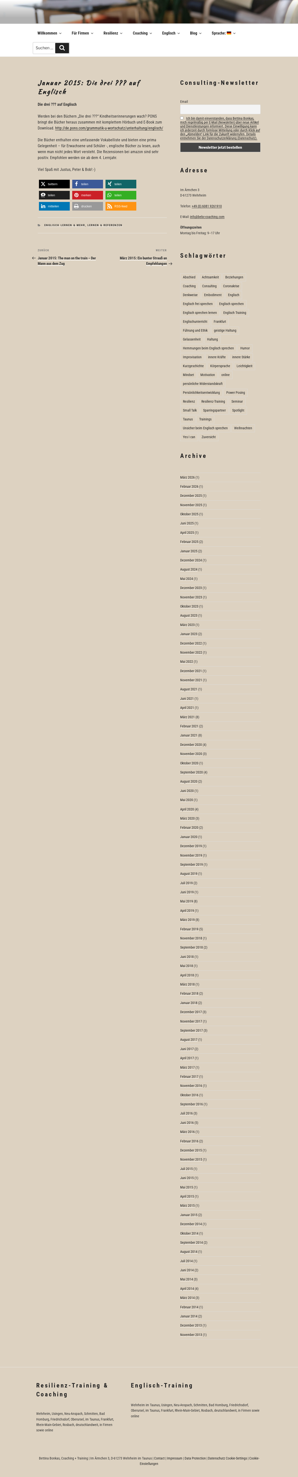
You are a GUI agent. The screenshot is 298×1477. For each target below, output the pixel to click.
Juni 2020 (187, 791)
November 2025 (191, 505)
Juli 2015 (186, 1169)
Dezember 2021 (191, 671)
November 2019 (191, 855)
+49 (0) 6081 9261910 (207, 206)
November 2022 (191, 652)
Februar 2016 (189, 1141)
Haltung (212, 339)
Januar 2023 (188, 634)
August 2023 (188, 615)
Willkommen (49, 33)
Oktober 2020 (189, 763)
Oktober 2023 (189, 606)
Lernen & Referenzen (105, 225)
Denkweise (190, 295)
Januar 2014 (188, 1316)
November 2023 (191, 597)
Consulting (209, 286)
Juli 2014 (186, 1261)
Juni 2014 (187, 1270)
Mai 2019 (186, 901)
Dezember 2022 (191, 643)
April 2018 (187, 975)
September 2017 (191, 1030)
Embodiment (213, 295)
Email (184, 102)
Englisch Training (234, 313)
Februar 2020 (189, 827)
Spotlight (238, 410)
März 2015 (187, 1205)
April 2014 (187, 1289)
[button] (54, 184)
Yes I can (189, 437)
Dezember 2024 (191, 560)
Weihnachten (243, 428)
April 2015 (187, 1196)
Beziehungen (234, 277)
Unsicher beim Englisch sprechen (205, 428)
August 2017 (188, 1040)
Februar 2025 (189, 542)
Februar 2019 (189, 929)
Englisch (171, 33)
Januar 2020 (188, 837)
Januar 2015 (188, 1215)
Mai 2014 (186, 1279)
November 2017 (191, 1021)
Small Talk (190, 410)
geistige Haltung (225, 330)
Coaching (143, 33)
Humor (245, 348)
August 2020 (188, 781)
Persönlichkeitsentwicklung (201, 393)
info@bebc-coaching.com (207, 217)
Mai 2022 (186, 662)
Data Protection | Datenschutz (205, 1458)
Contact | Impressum (168, 1458)
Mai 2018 (186, 966)
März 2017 (187, 1067)
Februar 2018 (189, 993)
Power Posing (235, 393)
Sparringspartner (214, 410)
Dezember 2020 (191, 745)
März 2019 (187, 920)
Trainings (205, 419)
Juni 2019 (187, 892)
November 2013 (191, 1335)
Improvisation (192, 357)
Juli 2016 (186, 1113)
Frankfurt (220, 322)
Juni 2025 (187, 523)
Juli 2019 (186, 883)
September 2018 (191, 947)
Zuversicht (209, 437)
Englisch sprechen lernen (200, 313)
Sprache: (224, 33)
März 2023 (187, 625)
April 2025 (187, 533)
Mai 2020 (186, 800)
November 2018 (191, 938)
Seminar (237, 401)
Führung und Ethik (195, 330)
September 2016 (191, 1104)
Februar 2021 (189, 726)
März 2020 (187, 818)
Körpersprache (220, 366)
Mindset (188, 375)
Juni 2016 (187, 1123)
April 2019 (187, 911)
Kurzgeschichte (193, 366)
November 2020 (191, 754)
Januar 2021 (188, 735)
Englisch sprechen (231, 304)
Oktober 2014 (189, 1233)
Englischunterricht (195, 322)
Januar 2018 (188, 1003)
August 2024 (188, 569)
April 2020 (187, 809)
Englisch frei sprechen (198, 304)
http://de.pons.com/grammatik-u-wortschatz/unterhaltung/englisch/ (109, 128)
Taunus (188, 419)
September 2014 (191, 1242)
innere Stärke (241, 357)
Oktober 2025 (189, 514)
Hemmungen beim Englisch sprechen (208, 348)
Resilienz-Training (213, 401)
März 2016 (187, 1132)
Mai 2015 (186, 1187)
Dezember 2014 (191, 1224)
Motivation (207, 375)
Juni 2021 (187, 699)
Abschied (189, 277)
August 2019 (188, 874)
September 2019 (191, 864)
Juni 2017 (187, 1049)
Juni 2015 (187, 1178)
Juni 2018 (187, 957)
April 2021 (187, 708)
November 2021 (191, 680)
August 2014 (188, 1252)
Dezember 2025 (191, 496)
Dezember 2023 (191, 588)
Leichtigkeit (244, 366)
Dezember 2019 (191, 846)
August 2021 (188, 689)
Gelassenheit (192, 339)
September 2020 (191, 772)
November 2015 (191, 1159)
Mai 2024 (186, 579)
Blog (196, 33)
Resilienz (113, 33)
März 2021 (187, 717)
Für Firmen (83, 33)
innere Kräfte (217, 357)
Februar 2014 (189, 1307)
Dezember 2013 (191, 1325)
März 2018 (187, 984)
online (225, 375)
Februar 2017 (189, 1077)
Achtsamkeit (210, 277)
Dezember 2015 (191, 1150)
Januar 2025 (188, 551)
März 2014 (187, 1298)
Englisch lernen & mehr (64, 225)
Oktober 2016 (189, 1095)
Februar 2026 (189, 486)
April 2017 (187, 1058)
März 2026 (187, 477)
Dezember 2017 (191, 1012)
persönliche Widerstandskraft (203, 384)
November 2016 (191, 1086)
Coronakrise (231, 286)
